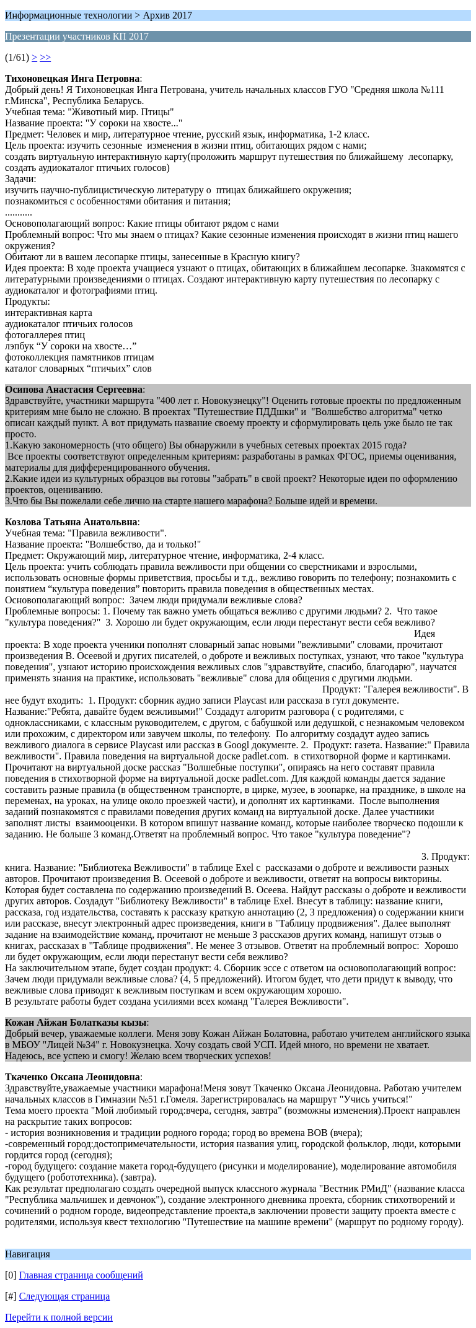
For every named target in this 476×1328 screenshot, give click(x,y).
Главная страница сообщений (81, 1275)
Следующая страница (64, 1296)
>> (45, 57)
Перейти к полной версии (59, 1317)
